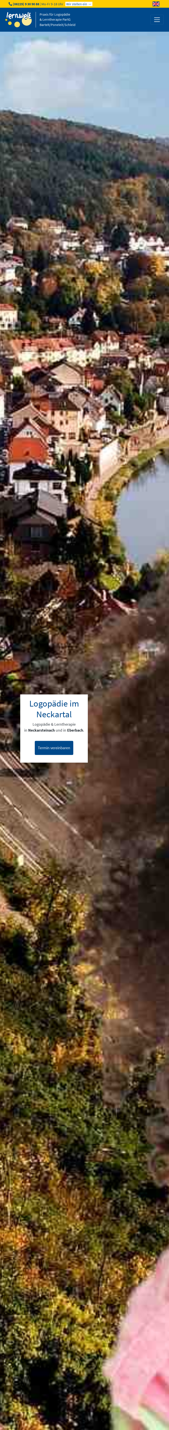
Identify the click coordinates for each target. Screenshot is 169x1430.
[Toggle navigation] (157, 19)
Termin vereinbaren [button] (54, 747)
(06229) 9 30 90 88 (26, 4)
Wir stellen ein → (78, 4)
